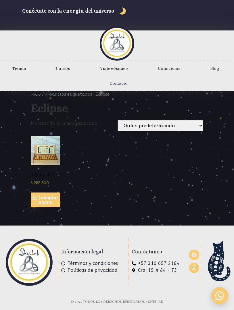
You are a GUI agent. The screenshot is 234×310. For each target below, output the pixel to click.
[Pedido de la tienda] (160, 125)
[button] (219, 295)
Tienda (19, 68)
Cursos (63, 68)
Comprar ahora (47, 200)
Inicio (36, 94)
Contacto (119, 83)
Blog (214, 68)
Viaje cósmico (114, 68)
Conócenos (169, 68)
